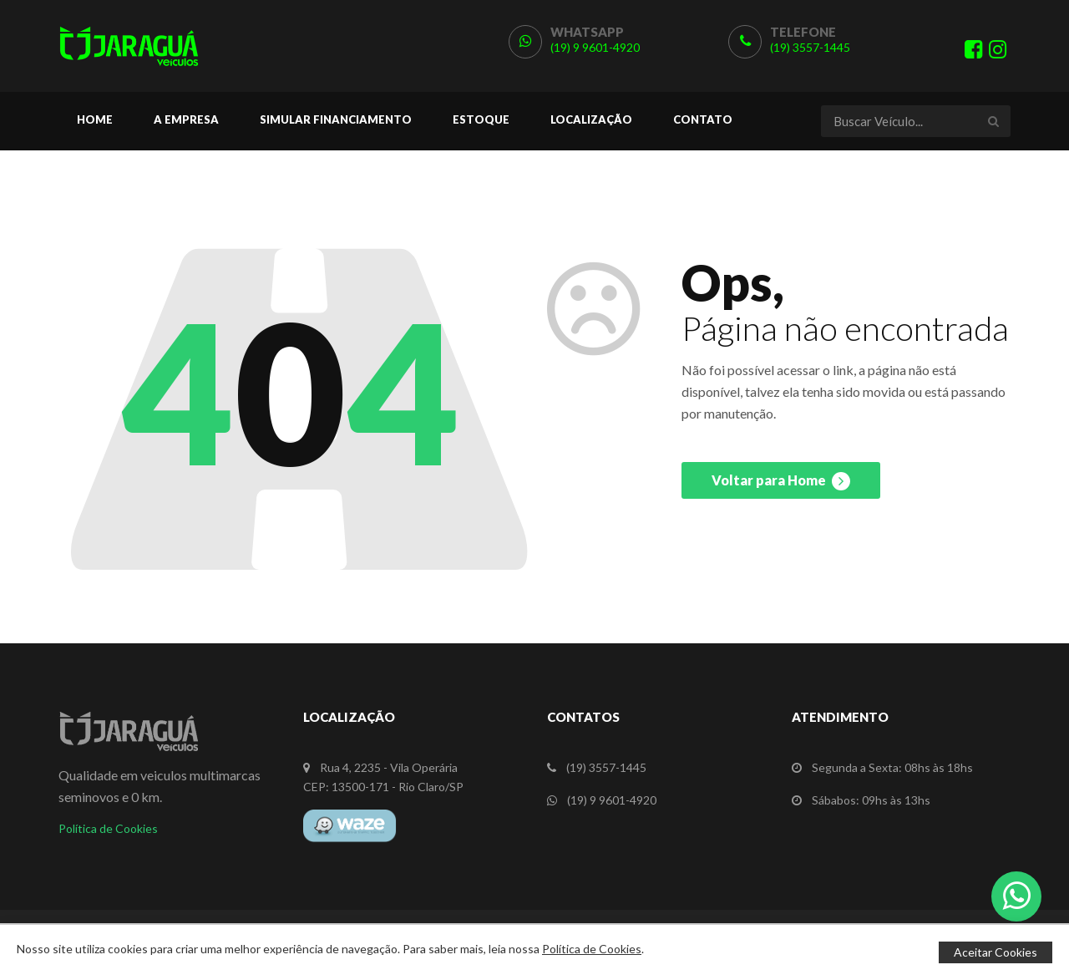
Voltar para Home (781, 481)
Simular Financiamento (336, 119)
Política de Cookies (108, 828)
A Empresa (186, 119)
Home (95, 119)
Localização (591, 119)
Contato (702, 119)
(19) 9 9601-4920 (595, 47)
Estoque (481, 119)
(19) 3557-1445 (810, 47)
